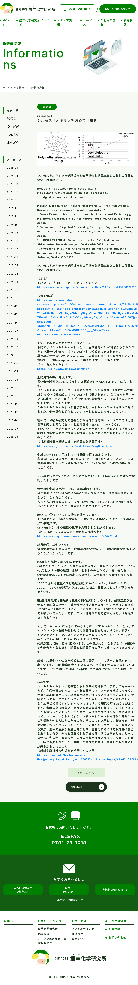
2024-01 (12, 395)
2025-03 (12, 281)
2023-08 (12, 436)
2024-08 (12, 338)
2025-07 (12, 249)
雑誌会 (11, 118)
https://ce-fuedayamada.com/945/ (63, 368)
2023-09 (12, 428)
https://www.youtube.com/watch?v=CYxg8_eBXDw (74, 446)
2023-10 (12, 420)
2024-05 (12, 363)
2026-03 (12, 184)
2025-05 (12, 265)
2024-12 (12, 306)
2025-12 (12, 208)
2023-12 (12, 404)
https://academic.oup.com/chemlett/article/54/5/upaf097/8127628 (87, 287)
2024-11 (12, 314)
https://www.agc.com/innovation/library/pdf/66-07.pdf (78, 536)
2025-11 (12, 216)
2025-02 (12, 289)
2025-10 (12, 224)
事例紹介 (13, 142)
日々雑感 (13, 126)
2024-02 (12, 387)
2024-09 (12, 330)
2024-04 (12, 371)
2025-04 (12, 273)
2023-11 (12, 412)
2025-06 (12, 257)
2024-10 (12, 322)
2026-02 (12, 192)
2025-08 (12, 241)
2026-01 (12, 200)
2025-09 (12, 232)
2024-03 (12, 379)
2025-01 (12, 298)
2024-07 (12, 347)
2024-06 (12, 355)
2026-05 (12, 167)
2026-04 (12, 175)
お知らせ (13, 134)
